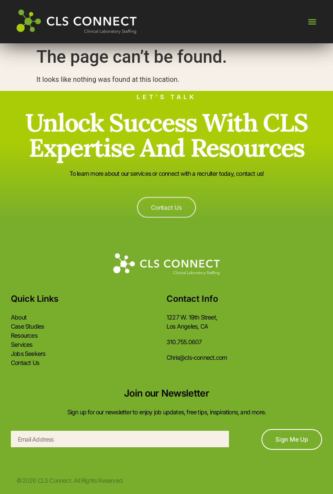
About (18, 317)
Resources (24, 335)
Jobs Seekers (28, 353)
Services (22, 344)
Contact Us (25, 362)
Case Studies (27, 326)
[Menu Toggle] (312, 21)
